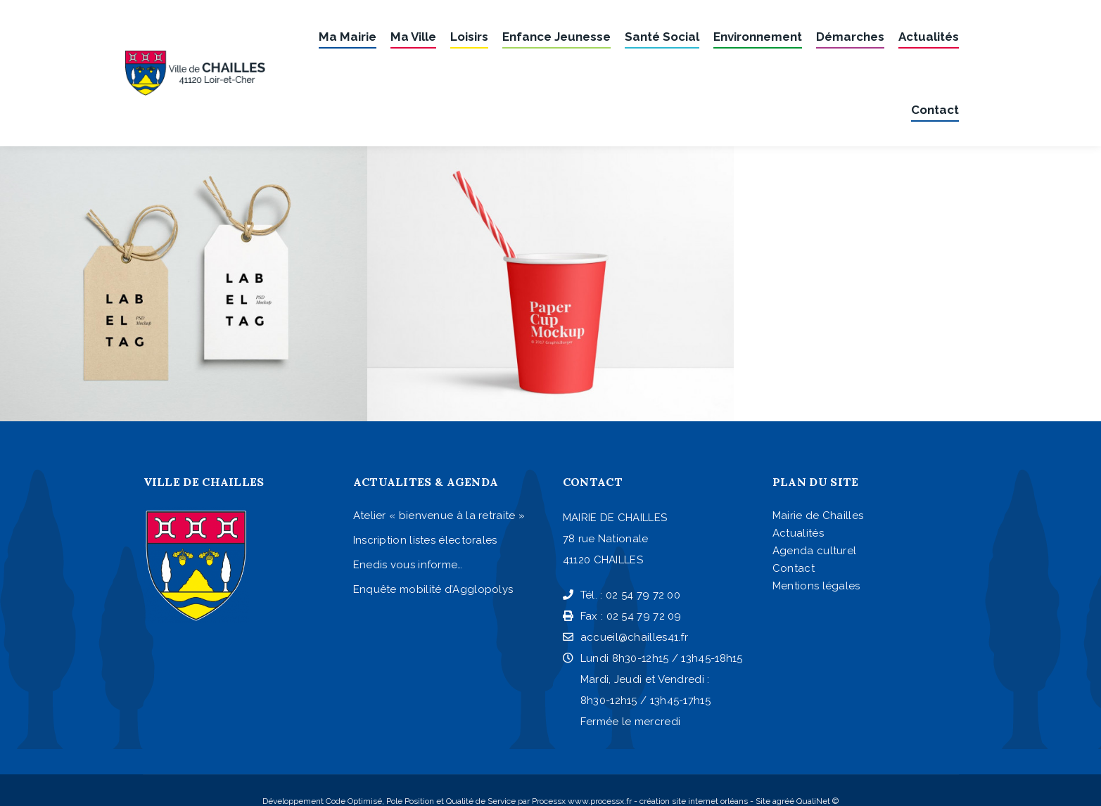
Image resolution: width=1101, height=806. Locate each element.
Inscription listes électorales (425, 540)
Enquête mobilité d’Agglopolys (433, 589)
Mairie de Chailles (817, 515)
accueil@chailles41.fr (625, 637)
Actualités (798, 533)
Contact (793, 568)
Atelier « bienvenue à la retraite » (439, 515)
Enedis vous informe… (408, 564)
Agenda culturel (814, 550)
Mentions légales (816, 586)
